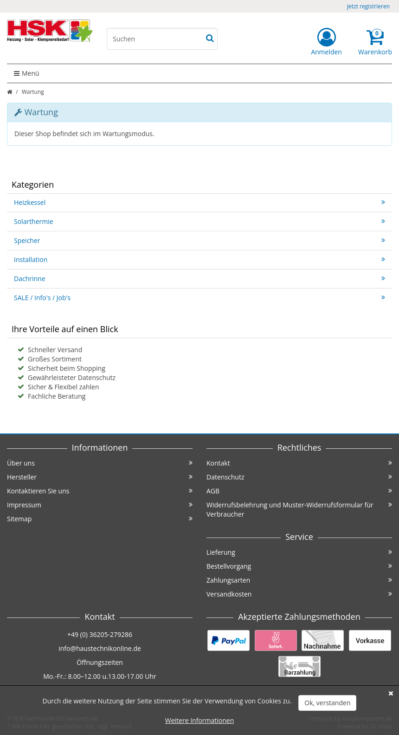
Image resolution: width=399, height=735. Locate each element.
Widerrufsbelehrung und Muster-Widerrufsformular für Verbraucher (299, 509)
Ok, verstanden (327, 702)
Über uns (100, 463)
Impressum (100, 504)
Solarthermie (199, 221)
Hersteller (100, 476)
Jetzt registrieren (368, 6)
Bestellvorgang (299, 566)
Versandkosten (299, 594)
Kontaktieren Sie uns (100, 490)
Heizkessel (199, 202)
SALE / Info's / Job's (199, 297)
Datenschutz (299, 476)
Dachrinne (199, 278)
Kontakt (299, 463)
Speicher (199, 240)
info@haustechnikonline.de (99, 648)
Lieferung (299, 552)
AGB (299, 490)
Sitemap (100, 518)
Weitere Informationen (199, 720)
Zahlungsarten (299, 580)
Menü (26, 73)
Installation (199, 259)
